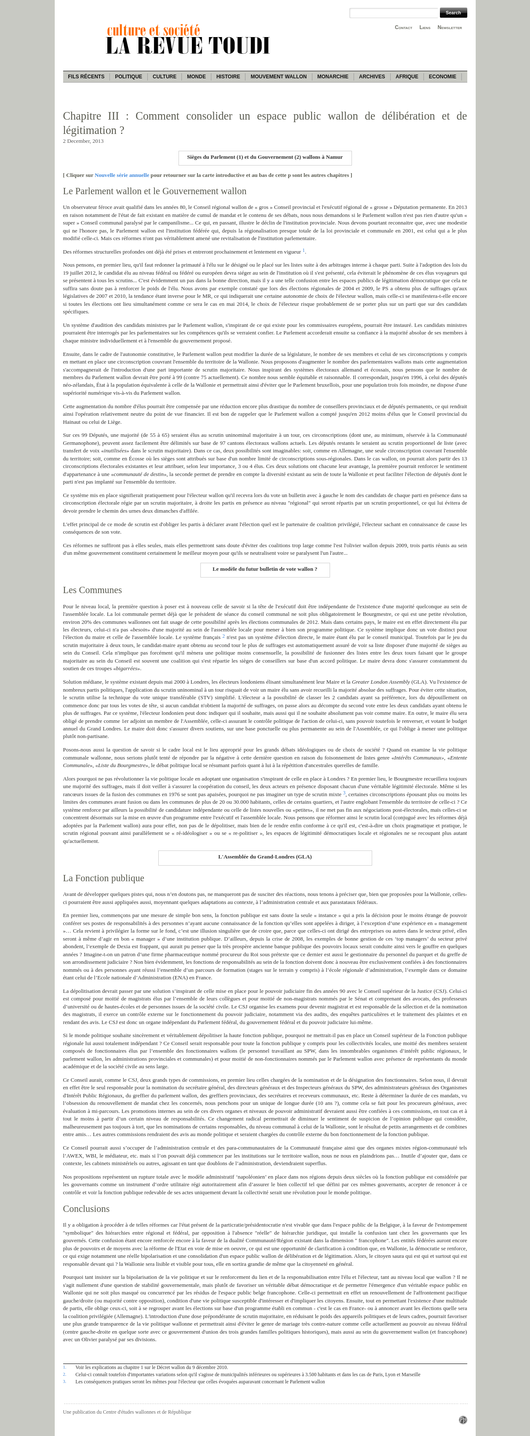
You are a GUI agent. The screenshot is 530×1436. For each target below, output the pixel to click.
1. (65, 1366)
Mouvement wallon (278, 77)
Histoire (228, 77)
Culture (164, 77)
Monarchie (333, 77)
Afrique (407, 77)
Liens (424, 27)
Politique (128, 77)
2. (65, 1374)
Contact (403, 27)
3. (65, 1381)
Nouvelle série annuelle (122, 175)
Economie (442, 77)
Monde (196, 77)
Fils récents (86, 77)
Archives (372, 77)
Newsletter (450, 27)
